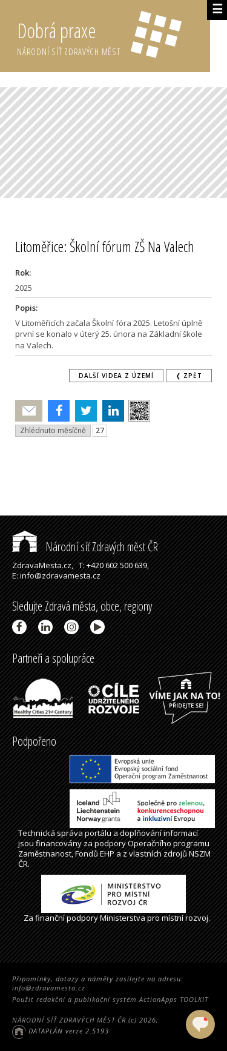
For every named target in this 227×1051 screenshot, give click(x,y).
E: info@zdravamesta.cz (56, 575)
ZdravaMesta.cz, (42, 565)
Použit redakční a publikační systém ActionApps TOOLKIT (110, 999)
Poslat (29, 411)
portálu (98, 832)
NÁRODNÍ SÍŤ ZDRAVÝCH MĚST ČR (69, 1019)
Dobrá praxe (113, 36)
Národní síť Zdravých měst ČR (85, 547)
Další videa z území (116, 375)
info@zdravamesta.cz (48, 987)
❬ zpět (189, 375)
